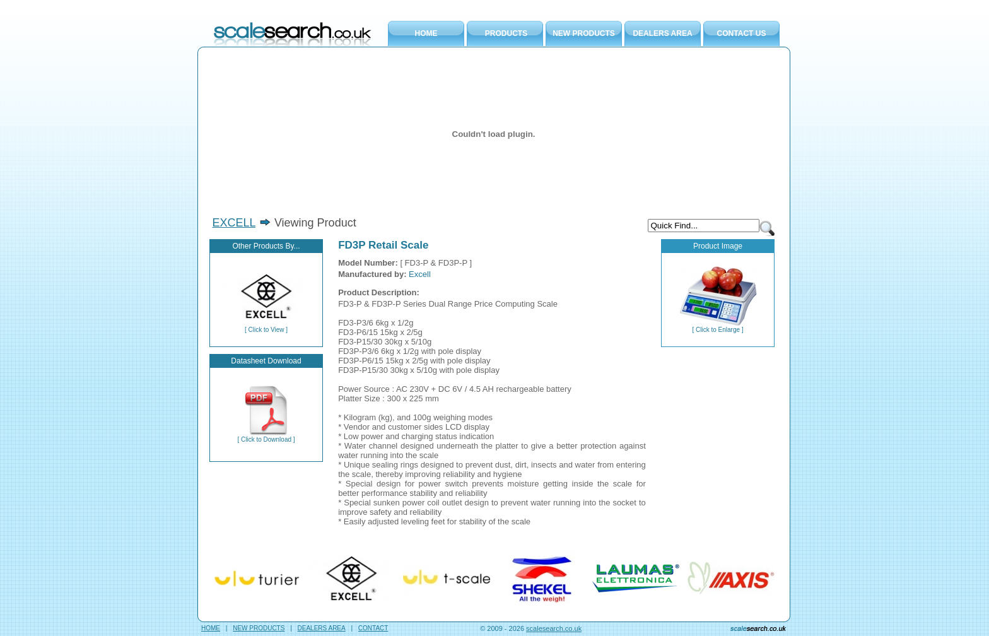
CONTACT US (741, 33)
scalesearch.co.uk (554, 628)
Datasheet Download (266, 360)
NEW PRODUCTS (584, 33)
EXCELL (234, 222)
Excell (420, 274)
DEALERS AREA (662, 33)
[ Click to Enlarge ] (718, 327)
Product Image (717, 246)
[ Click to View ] (266, 327)
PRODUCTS (506, 33)
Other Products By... (266, 246)
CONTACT (373, 628)
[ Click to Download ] (266, 436)
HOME (426, 33)
